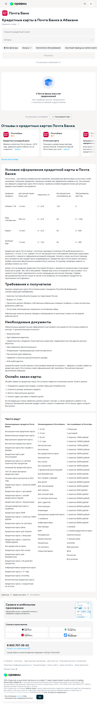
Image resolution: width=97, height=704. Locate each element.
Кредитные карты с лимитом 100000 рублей (17, 540)
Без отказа (42, 461)
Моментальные (44, 539)
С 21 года (42, 441)
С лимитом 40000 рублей (77, 478)
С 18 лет (41, 429)
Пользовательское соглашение (72, 661)
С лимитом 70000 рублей (77, 510)
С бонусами (72, 429)
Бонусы (27, 48)
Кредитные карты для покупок (18, 531)
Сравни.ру (5, 595)
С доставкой (72, 433)
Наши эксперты (66, 665)
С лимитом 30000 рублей (77, 465)
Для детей (42, 482)
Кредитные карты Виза (15, 527)
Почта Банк (16, 133)
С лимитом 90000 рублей (77, 522)
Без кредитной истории (15, 546)
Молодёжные (43, 535)
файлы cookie (31, 688)
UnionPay (71, 543)
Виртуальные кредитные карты (19, 439)
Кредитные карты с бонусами (18, 535)
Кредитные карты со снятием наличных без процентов (18, 462)
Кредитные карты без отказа (17, 550)
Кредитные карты (19, 595)
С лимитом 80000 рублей (77, 518)
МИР (40, 530)
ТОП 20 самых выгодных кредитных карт (15, 472)
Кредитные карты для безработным (14, 555)
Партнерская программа (35, 661)
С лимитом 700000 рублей (78, 514)
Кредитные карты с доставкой (18, 491)
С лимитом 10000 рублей (77, 437)
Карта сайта (52, 665)
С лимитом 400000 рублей (78, 482)
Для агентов (52, 661)
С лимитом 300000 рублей (78, 470)
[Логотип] (12, 674)
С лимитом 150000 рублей (78, 449)
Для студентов (44, 502)
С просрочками (73, 539)
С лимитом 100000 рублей (78, 441)
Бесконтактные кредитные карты (19, 579)
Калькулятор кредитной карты (18, 467)
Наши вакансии (81, 665)
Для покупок (43, 490)
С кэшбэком (43, 518)
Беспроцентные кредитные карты (20, 431)
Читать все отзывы (9, 159)
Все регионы (72, 559)
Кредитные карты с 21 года (17, 571)
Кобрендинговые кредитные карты (20, 567)
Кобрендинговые (45, 522)
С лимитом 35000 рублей (77, 474)
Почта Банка (35, 595)
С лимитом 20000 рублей (77, 453)
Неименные (43, 543)
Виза (69, 551)
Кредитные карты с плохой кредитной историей (17, 496)
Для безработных (45, 474)
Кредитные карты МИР (15, 512)
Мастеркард (43, 526)
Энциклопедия (39, 665)
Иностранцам (44, 506)
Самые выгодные (45, 551)
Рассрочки (71, 555)
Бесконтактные (44, 445)
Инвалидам (43, 510)
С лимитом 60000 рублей (77, 502)
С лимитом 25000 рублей (77, 461)
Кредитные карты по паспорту (18, 523)
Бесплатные (43, 449)
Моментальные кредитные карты (19, 435)
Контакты (18, 661)
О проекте (8, 661)
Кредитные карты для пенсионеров (14, 455)
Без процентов (44, 465)
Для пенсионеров (45, 486)
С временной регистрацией (50, 470)
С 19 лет (41, 433)
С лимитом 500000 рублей (78, 498)
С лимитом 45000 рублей (77, 486)
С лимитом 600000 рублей (78, 506)
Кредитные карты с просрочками (19, 502)
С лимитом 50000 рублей (77, 494)
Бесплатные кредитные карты (18, 443)
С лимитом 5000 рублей (77, 490)
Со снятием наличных (47, 498)
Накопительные (74, 535)
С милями (71, 526)
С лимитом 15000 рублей (77, 445)
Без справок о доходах (47, 478)
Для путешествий (45, 494)
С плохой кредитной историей (80, 530)
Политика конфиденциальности (18, 665)
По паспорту (43, 547)
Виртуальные (73, 547)
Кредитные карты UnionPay (17, 575)
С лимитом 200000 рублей (78, 457)
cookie (19, 696)
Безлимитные (44, 457)
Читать (17, 149)
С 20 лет (41, 437)
